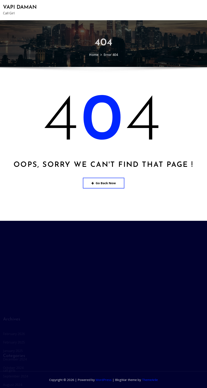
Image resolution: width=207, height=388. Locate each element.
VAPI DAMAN (20, 7)
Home (93, 57)
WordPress (104, 380)
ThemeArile (150, 380)
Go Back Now (103, 183)
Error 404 (111, 57)
